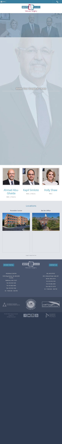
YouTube (29, 315)
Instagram (32, 315)
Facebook (25, 315)
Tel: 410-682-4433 (11, 285)
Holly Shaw (50, 190)
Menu (4, 1)
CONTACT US (53, 265)
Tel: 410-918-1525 (11, 283)
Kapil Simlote (31, 190)
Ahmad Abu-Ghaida (11, 191)
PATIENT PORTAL (8, 265)
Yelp (36, 315)
